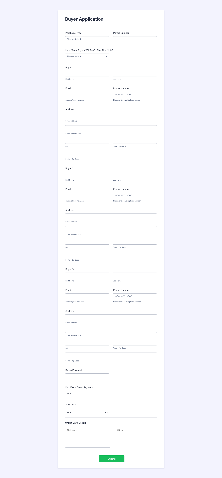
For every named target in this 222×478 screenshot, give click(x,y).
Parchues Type (73, 33)
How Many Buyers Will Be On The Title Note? (89, 50)
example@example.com (74, 100)
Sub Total (70, 404)
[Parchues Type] (87, 39)
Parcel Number (121, 33)
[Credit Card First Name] (87, 430)
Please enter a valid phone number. (127, 100)
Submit (112, 458)
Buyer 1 (69, 67)
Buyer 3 (69, 269)
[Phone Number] (135, 94)
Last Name (117, 79)
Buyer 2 (69, 168)
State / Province (119, 146)
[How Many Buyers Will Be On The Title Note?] (87, 56)
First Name (69, 79)
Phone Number (121, 88)
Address (69, 109)
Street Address (71, 121)
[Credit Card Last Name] (134, 430)
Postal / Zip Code (72, 159)
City (67, 146)
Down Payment (73, 370)
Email (68, 88)
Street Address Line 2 (73, 134)
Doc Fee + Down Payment (79, 387)
